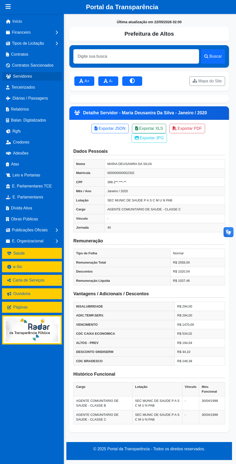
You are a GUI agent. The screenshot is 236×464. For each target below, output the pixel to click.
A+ (84, 81)
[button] (32, 32)
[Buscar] (136, 56)
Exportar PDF (187, 128)
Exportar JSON (110, 128)
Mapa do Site (207, 81)
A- (108, 81)
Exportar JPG (149, 138)
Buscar (213, 56)
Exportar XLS (149, 128)
